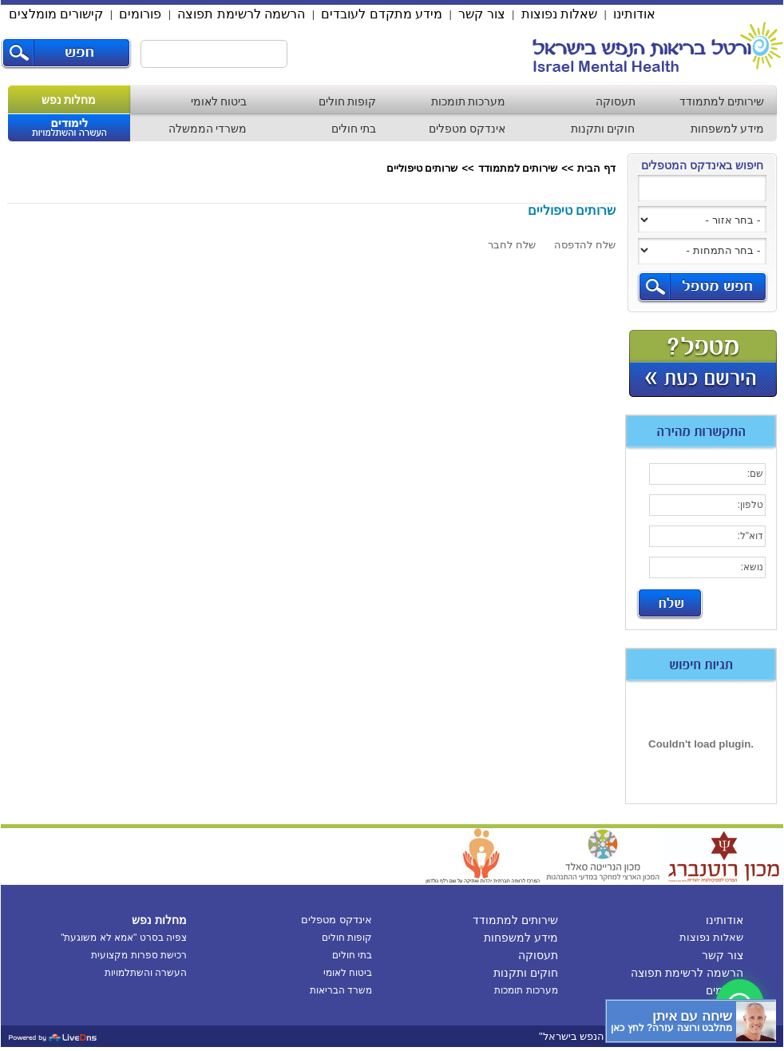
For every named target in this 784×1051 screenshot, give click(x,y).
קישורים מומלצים (56, 14)
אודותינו (634, 14)
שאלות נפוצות (559, 14)
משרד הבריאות (341, 990)
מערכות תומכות (468, 101)
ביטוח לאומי (219, 101)
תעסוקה (616, 101)
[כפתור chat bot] (690, 1021)
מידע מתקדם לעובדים (381, 14)
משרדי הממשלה (207, 128)
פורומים (140, 14)
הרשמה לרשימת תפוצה (241, 14)
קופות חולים (348, 101)
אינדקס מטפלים (467, 128)
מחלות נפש (69, 99)
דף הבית (596, 168)
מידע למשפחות (728, 128)
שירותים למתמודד (722, 101)
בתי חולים (354, 128)
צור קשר (481, 14)
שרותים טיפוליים (422, 168)
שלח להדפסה (585, 245)
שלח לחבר (512, 245)
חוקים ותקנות (603, 128)
